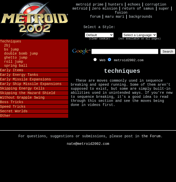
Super (164, 9)
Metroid (79, 9)
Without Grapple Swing (22, 98)
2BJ (7, 45)
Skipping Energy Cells (22, 88)
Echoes (134, 5)
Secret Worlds (14, 111)
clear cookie (99, 38)
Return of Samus (138, 9)
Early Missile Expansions (25, 79)
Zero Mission (104, 9)
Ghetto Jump (15, 58)
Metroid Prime (90, 5)
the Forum (151, 136)
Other (5, 116)
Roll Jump (13, 62)
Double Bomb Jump (21, 54)
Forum (95, 17)
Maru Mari (114, 17)
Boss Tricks (11, 102)
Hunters (115, 5)
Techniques (10, 41)
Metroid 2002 (34, 19)
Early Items (11, 70)
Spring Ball (15, 66)
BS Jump (11, 50)
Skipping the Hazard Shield (27, 93)
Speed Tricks (13, 107)
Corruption (155, 5)
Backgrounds (140, 17)
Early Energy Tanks (19, 75)
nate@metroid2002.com (88, 144)
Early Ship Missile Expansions (31, 84)
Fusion (121, 13)
